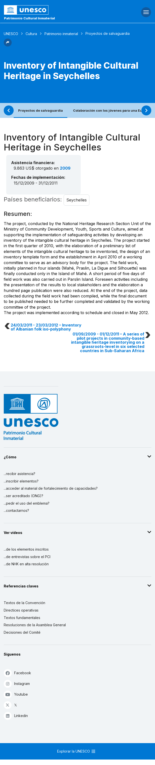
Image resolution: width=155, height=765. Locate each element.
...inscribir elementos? (21, 481)
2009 (65, 168)
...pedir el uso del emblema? (26, 503)
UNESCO (11, 34)
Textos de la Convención (24, 603)
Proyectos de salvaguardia (40, 110)
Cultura (31, 34)
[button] (8, 45)
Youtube (16, 694)
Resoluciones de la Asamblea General (35, 625)
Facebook (17, 673)
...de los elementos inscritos (26, 549)
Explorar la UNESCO (76, 751)
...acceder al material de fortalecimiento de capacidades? (51, 488)
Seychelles (76, 199)
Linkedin (16, 715)
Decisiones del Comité (22, 632)
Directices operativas (21, 610)
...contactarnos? (16, 510)
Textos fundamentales (22, 618)
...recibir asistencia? (19, 474)
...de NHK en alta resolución (26, 564)
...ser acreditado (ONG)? (23, 496)
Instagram (17, 683)
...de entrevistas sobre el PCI (27, 557)
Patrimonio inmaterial (61, 34)
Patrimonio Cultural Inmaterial (29, 18)
